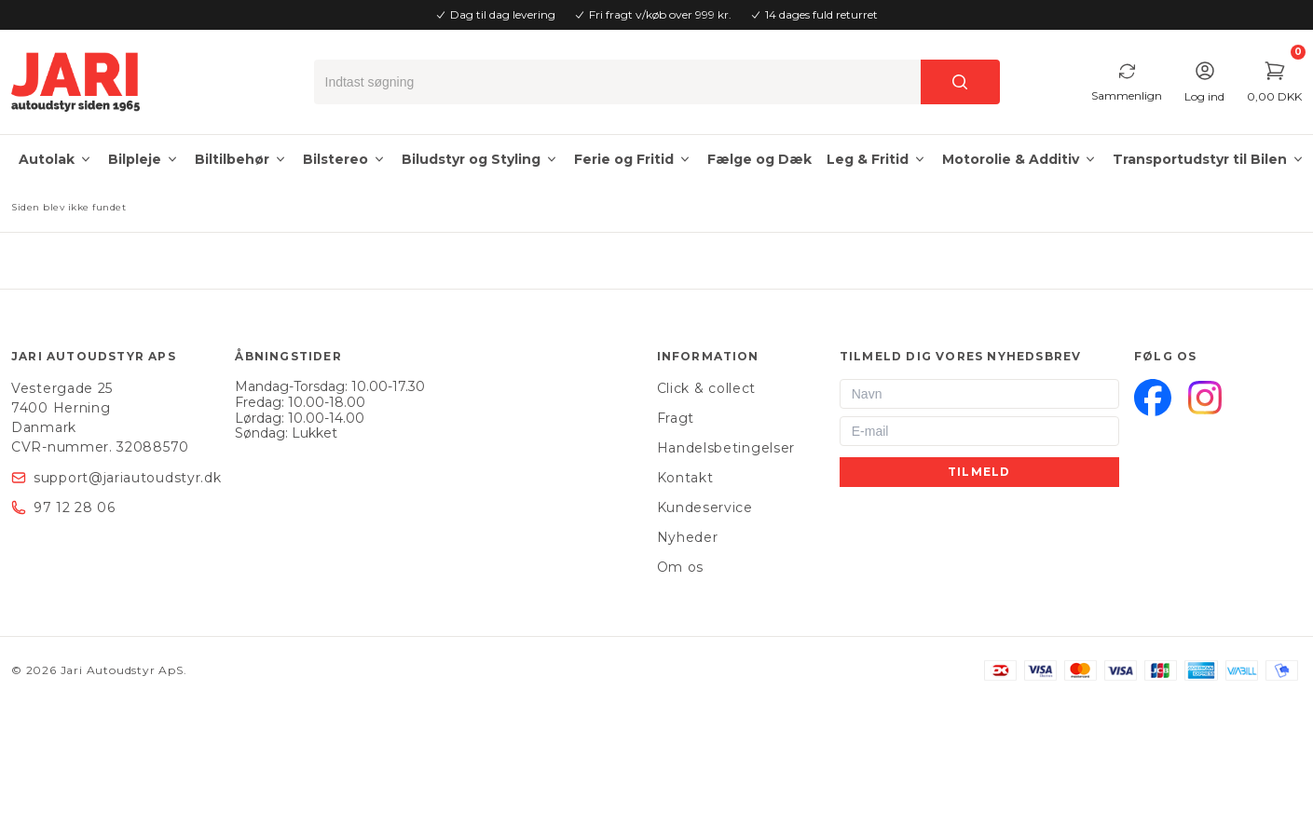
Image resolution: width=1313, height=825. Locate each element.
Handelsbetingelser (726, 448)
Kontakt (685, 477)
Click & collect (707, 388)
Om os (680, 567)
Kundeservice (705, 507)
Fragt (676, 418)
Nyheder (687, 537)
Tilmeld (979, 472)
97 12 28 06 (75, 507)
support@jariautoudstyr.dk (128, 477)
